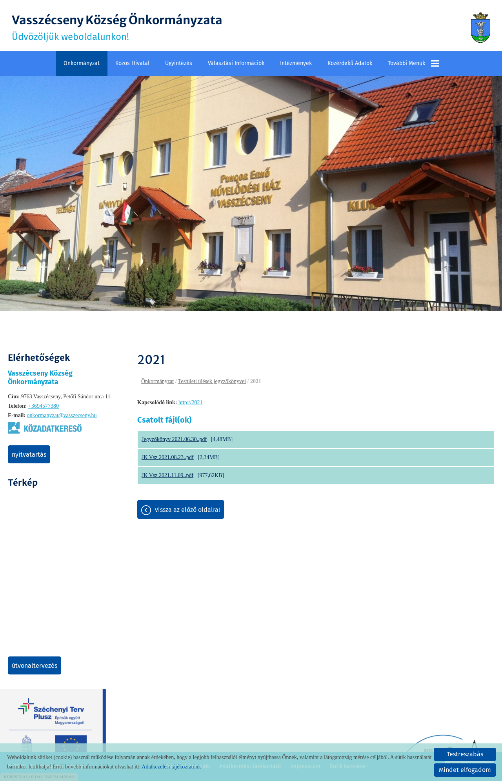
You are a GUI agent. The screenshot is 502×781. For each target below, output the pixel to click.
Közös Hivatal (132, 63)
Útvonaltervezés (34, 665)
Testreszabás (465, 754)
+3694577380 (43, 406)
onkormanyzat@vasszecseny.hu (62, 415)
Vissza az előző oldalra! (187, 509)
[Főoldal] (480, 27)
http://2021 (190, 402)
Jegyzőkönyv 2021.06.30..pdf (174, 439)
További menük (413, 63)
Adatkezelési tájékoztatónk (171, 767)
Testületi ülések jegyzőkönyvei (212, 381)
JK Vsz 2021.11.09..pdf (167, 475)
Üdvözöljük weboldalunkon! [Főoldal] (117, 27)
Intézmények (296, 63)
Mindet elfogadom (465, 770)
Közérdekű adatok (349, 63)
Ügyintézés (178, 63)
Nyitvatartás (29, 454)
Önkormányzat (82, 63)
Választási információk (236, 63)
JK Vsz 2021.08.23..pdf (168, 457)
